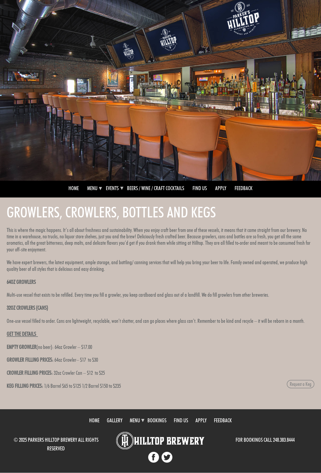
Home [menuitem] (73, 188)
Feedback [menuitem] (244, 188)
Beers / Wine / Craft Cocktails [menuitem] (155, 188)
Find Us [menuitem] (200, 188)
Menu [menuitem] (92, 190)
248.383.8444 (284, 440)
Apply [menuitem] (220, 188)
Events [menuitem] (112, 190)
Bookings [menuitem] (156, 420)
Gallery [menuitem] (114, 420)
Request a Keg (300, 384)
